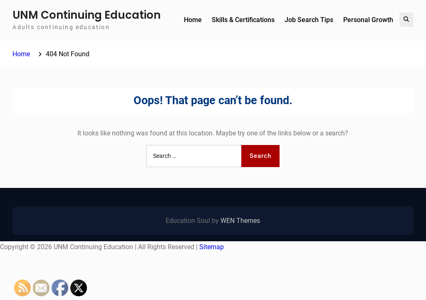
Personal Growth (368, 20)
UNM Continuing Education (86, 15)
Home (193, 20)
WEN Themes (240, 221)
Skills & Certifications (243, 20)
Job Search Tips (309, 20)
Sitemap (211, 247)
